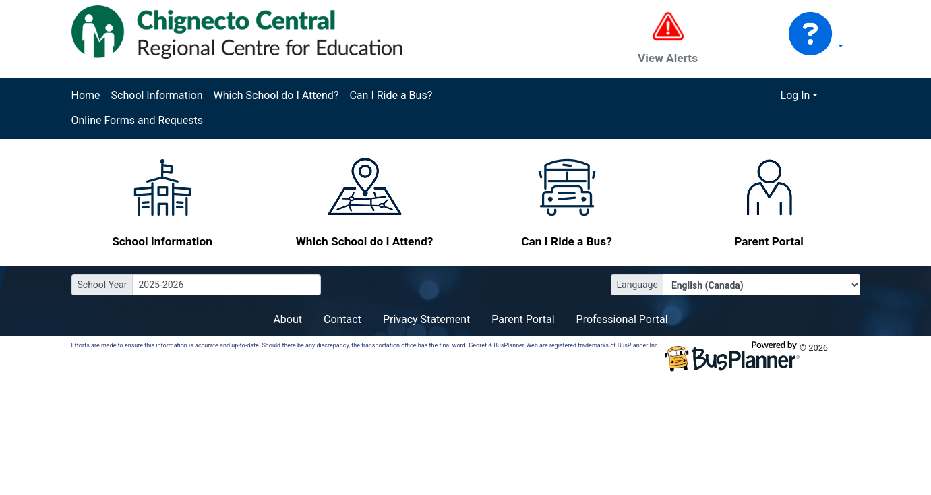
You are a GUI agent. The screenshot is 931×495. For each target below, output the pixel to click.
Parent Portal (522, 319)
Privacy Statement (426, 319)
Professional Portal (622, 319)
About (287, 319)
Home (85, 95)
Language (637, 284)
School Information (157, 95)
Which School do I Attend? (275, 95)
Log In (795, 95)
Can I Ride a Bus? (390, 95)
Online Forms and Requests (137, 120)
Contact (342, 319)
